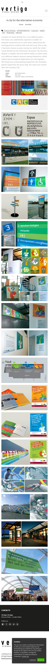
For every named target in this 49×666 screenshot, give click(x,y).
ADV (3, 33)
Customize (33, 660)
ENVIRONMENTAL (23, 31)
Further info (25, 656)
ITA (22, 2)
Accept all (41, 660)
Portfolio (28, 24)
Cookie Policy (16, 617)
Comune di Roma (9, 31)
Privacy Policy (6, 617)
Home (21, 24)
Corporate (34, 31)
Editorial (19, 33)
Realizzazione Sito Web (9, 658)
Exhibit (42, 31)
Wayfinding (10, 33)
